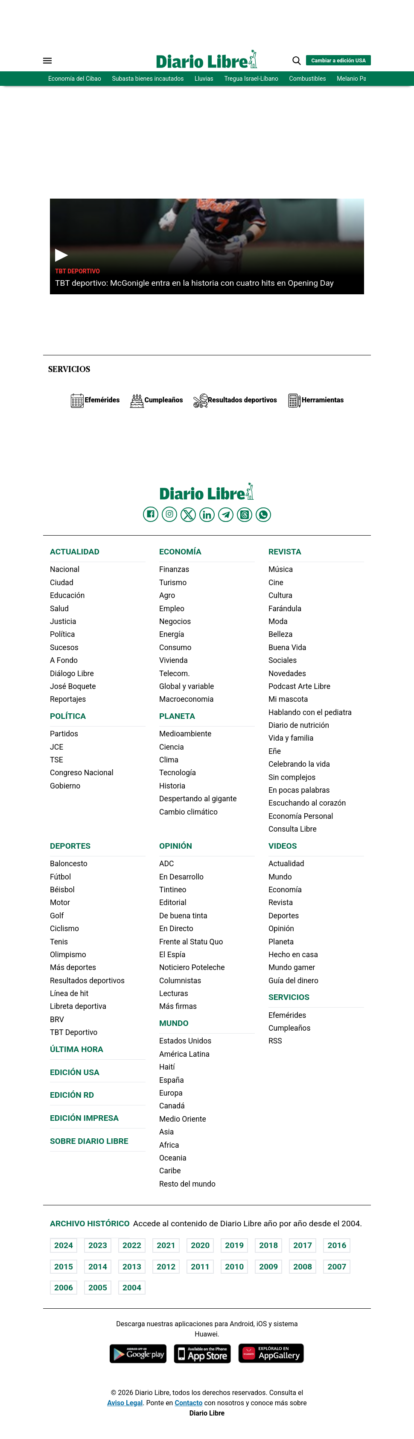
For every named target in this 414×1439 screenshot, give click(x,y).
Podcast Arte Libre (299, 686)
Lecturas (173, 993)
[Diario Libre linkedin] (207, 514)
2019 (234, 1245)
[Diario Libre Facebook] (150, 514)
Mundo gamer (291, 967)
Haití (167, 1067)
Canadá (172, 1106)
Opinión (175, 846)
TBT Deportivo (77, 271)
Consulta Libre (292, 829)
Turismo (173, 582)
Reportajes (68, 699)
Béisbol (62, 889)
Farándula (284, 608)
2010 (234, 1267)
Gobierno (65, 786)
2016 (336, 1245)
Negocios (175, 621)
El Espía (172, 954)
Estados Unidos (185, 1041)
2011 (200, 1267)
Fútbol (60, 877)
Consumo (175, 647)
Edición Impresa (84, 1118)
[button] (296, 60)
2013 (131, 1267)
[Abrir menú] (47, 60)
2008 (302, 1267)
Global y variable (186, 686)
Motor (60, 902)
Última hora (76, 1049)
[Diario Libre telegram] (225, 514)
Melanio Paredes (359, 78)
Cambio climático (188, 812)
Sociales (282, 660)
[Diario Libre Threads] (244, 514)
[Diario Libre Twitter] (188, 514)
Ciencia (171, 747)
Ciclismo (64, 928)
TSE (56, 760)
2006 (63, 1287)
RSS (275, 1041)
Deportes (70, 846)
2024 (63, 1245)
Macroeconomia (186, 699)
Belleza (280, 634)
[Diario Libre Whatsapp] (263, 514)
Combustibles (307, 78)
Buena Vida (287, 647)
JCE (56, 747)
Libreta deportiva (78, 1006)
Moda (278, 621)
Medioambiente (185, 734)
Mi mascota (288, 699)
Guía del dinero (293, 980)
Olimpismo (68, 954)
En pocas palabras (299, 790)
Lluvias (204, 78)
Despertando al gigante (198, 798)
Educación (67, 595)
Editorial (173, 902)
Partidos (64, 734)
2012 (166, 1267)
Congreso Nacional (82, 772)
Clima (168, 760)
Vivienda (173, 660)
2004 (131, 1287)
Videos (282, 846)
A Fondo (64, 660)
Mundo (174, 1023)
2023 (97, 1245)
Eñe (274, 751)
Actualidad (74, 552)
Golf (57, 915)
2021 (166, 1245)
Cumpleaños (289, 1028)
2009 (268, 1267)
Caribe (170, 1170)
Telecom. (174, 673)
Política (62, 634)
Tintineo (173, 889)
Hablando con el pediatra (310, 712)
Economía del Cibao (74, 78)
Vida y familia (291, 738)
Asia (166, 1132)
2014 (97, 1267)
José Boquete (73, 686)
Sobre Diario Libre (89, 1141)
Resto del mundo (187, 1184)
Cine (275, 582)
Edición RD (72, 1095)
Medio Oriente (182, 1119)
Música (280, 569)
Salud (59, 608)
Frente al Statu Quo (191, 942)
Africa (169, 1145)
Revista (284, 552)
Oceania (173, 1158)
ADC (166, 863)
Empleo (171, 608)
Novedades (287, 673)
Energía (171, 634)
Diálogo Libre (72, 673)
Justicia (63, 621)
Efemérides (287, 1015)
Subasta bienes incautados (148, 78)
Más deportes (73, 967)
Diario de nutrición (298, 725)
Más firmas (178, 1006)
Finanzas (174, 569)
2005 (97, 1287)
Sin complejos (291, 777)
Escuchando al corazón (307, 803)
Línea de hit (69, 993)
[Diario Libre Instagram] (169, 514)
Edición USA (74, 1072)
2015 (63, 1267)
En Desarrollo (181, 877)
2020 (200, 1245)
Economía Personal (300, 816)
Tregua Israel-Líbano (251, 78)
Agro (167, 595)
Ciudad (61, 582)
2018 (268, 1245)
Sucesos (64, 647)
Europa (171, 1093)
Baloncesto (68, 863)
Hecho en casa (293, 954)
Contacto (188, 1403)
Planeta (177, 716)
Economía (180, 552)
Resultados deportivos (87, 980)
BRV (57, 1019)
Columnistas (180, 980)
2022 (131, 1245)
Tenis (59, 942)
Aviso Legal (125, 1403)
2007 (336, 1267)
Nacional (64, 569)
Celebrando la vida (299, 764)
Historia (172, 786)
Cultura (280, 595)
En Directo (176, 928)
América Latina (184, 1054)
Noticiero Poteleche (192, 967)
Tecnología (177, 772)
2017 (302, 1245)
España (171, 1080)
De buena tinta (183, 915)
